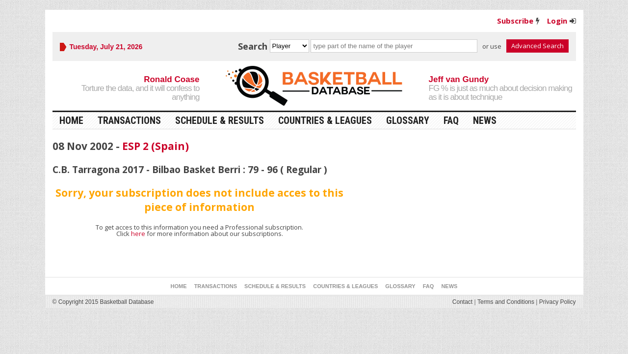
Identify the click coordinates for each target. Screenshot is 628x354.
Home (71, 120)
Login (557, 21)
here (138, 233)
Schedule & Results (219, 120)
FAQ (451, 120)
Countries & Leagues (325, 120)
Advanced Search (537, 45)
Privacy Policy (557, 301)
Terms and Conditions (505, 301)
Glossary (407, 120)
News (485, 120)
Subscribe (515, 21)
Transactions (129, 120)
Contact (462, 301)
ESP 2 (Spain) (155, 146)
